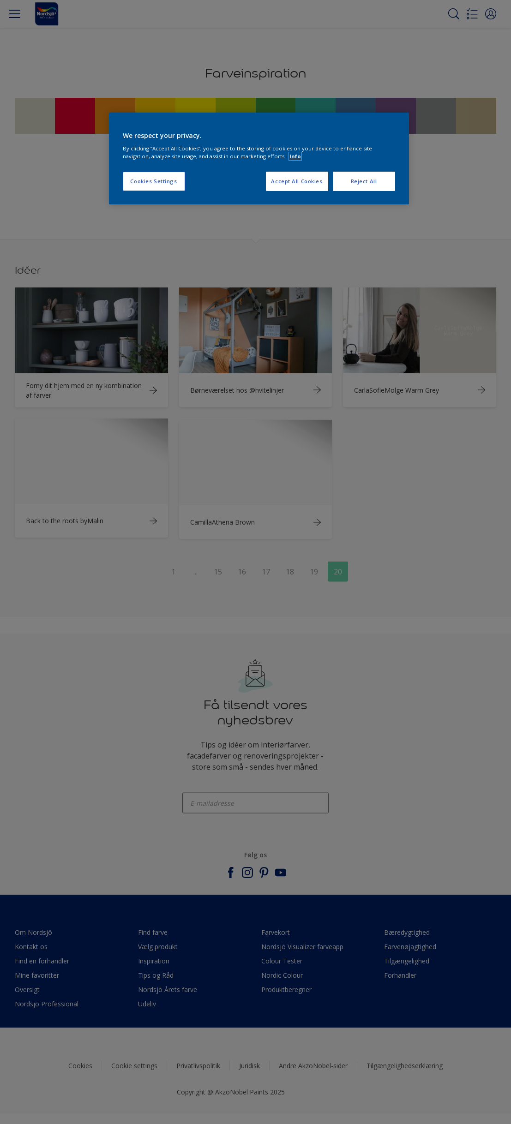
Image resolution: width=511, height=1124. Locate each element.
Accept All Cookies (296, 181)
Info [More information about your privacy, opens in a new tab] (295, 156)
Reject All (364, 181)
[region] (259, 159)
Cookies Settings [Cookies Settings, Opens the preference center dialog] (153, 181)
